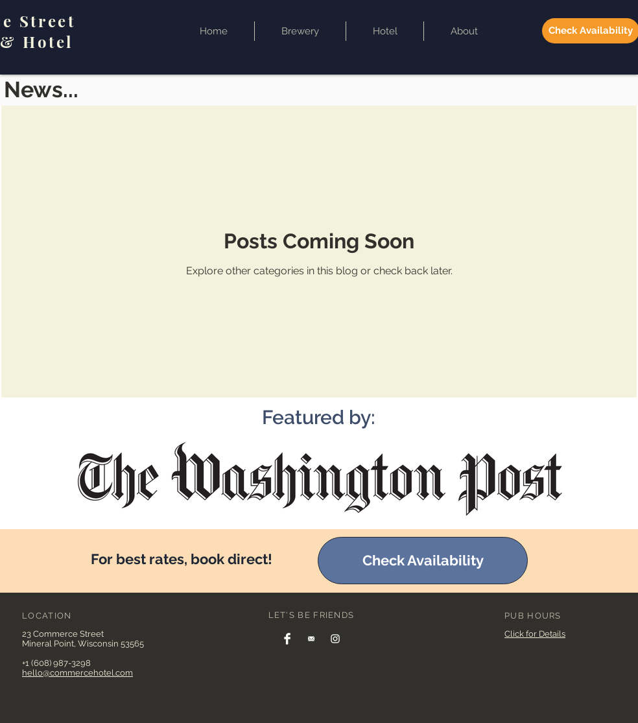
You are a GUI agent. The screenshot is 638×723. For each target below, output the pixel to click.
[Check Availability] (423, 560)
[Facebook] (287, 639)
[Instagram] (335, 639)
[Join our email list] (311, 639)
